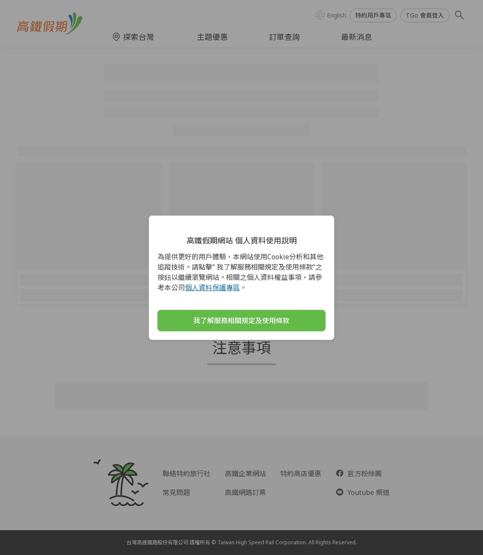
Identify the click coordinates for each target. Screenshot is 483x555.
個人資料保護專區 (212, 287)
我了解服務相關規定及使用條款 (241, 320)
